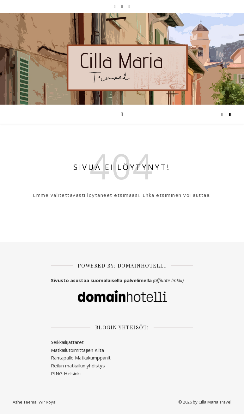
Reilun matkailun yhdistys (78, 365)
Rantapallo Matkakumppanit (81, 357)
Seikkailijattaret (67, 342)
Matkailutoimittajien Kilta (77, 350)
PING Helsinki (66, 373)
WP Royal (48, 402)
